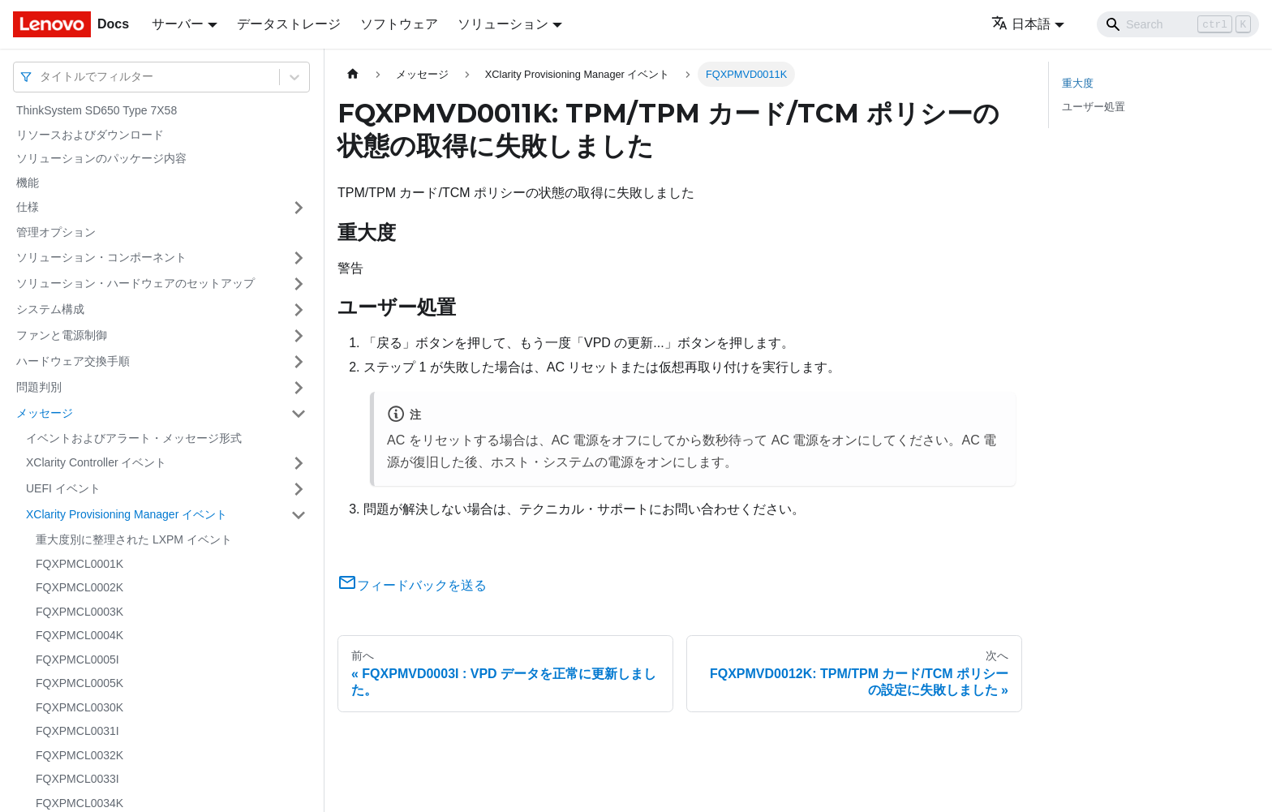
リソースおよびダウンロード (90, 134)
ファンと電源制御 (61, 335)
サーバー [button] (178, 24)
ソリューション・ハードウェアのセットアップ (135, 283)
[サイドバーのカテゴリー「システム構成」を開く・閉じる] (298, 310)
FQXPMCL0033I (77, 778)
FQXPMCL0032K (79, 755)
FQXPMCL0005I (77, 659)
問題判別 (39, 386)
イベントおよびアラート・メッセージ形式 (134, 438)
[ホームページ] (352, 74)
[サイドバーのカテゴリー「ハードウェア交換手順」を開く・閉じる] (298, 362)
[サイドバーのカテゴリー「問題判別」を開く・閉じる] (298, 388)
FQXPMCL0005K (79, 683)
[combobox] (41, 76)
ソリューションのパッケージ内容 (101, 158)
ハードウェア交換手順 (73, 360)
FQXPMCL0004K (79, 635)
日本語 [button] (1021, 24)
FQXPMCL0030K (79, 707)
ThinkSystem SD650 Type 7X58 (96, 110)
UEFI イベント (63, 488)
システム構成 (50, 309)
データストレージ (289, 24)
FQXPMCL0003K (79, 611)
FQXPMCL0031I (77, 730)
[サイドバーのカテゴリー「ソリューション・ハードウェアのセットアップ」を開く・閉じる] (298, 284)
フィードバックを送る (412, 585)
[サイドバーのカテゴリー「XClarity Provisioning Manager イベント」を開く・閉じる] (298, 515)
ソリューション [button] (503, 24)
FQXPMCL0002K (79, 587)
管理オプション (56, 232)
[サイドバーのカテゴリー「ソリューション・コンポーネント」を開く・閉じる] (298, 258)
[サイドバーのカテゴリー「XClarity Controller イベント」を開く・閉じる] (298, 463)
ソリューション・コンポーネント (101, 257)
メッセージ (44, 412)
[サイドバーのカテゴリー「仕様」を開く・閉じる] (298, 208)
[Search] (1178, 24)
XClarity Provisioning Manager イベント (126, 514)
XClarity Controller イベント (96, 462)
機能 (27, 182)
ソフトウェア (399, 24)
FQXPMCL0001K (79, 563)
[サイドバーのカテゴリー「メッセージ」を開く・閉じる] (298, 414)
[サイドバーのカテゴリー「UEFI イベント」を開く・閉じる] (298, 489)
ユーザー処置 (1093, 107)
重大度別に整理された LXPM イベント (134, 539)
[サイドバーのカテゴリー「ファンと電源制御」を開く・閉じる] (298, 336)
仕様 (27, 206)
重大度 (1078, 83)
